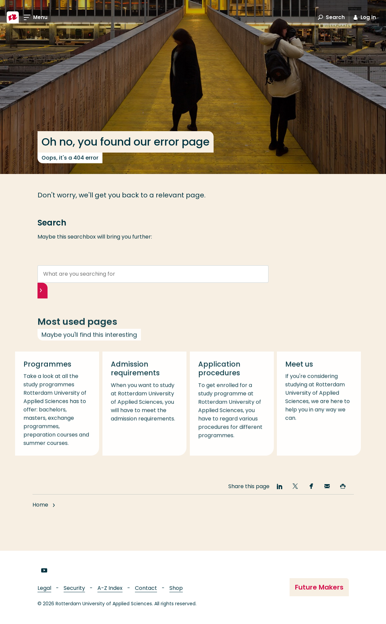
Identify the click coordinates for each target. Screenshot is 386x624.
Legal (44, 588)
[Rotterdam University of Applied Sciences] (13, 17)
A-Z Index (110, 588)
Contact (146, 588)
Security (74, 588)
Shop (176, 588)
